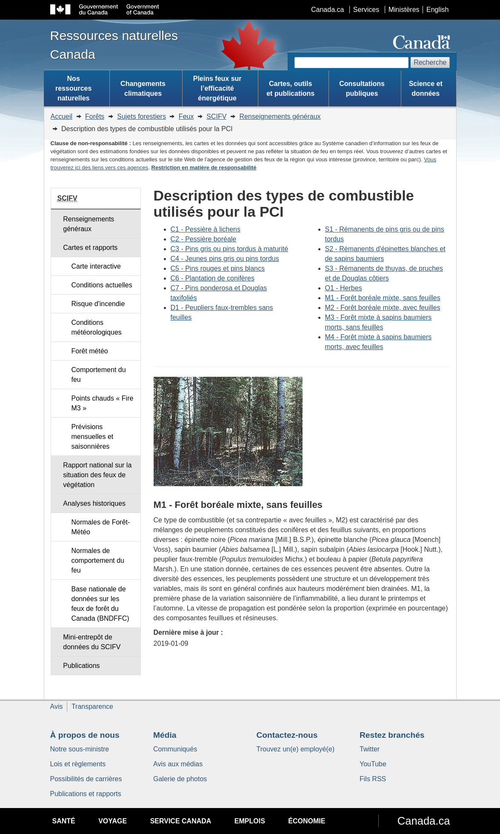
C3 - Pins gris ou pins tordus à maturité (230, 248)
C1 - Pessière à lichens (206, 229)
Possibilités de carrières (86, 778)
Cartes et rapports (90, 247)
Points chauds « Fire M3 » (102, 403)
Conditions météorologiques (96, 327)
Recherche (430, 62)
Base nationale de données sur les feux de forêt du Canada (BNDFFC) (100, 603)
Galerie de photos (180, 778)
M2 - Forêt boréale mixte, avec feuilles (382, 307)
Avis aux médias (178, 764)
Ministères (404, 9)
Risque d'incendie (98, 303)
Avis (56, 706)
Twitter (370, 749)
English (437, 9)
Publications (81, 665)
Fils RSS (373, 778)
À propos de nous (85, 735)
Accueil (62, 116)
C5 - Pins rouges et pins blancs (218, 268)
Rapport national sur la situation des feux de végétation (97, 474)
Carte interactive (96, 266)
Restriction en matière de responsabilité (204, 167)
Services (366, 9)
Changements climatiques (143, 88)
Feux (186, 116)
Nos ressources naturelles (73, 88)
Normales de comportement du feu (98, 560)
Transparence (92, 706)
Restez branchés (392, 735)
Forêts (94, 116)
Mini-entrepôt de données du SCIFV (91, 642)
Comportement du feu (98, 374)
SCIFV (216, 116)
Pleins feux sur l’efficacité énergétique (217, 88)
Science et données (426, 88)
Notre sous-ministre (79, 749)
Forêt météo (89, 351)
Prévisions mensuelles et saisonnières (92, 436)
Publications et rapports (85, 793)
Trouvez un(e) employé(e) (295, 749)
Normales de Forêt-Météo (100, 527)
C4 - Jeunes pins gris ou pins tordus (225, 258)
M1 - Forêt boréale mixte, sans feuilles (382, 297)
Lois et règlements (78, 764)
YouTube (373, 764)
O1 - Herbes (343, 288)
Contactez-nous (287, 735)
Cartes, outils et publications (290, 88)
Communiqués (175, 749)
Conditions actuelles (101, 285)
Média (164, 735)
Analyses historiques (94, 503)
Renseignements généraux (279, 116)
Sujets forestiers (141, 116)
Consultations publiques (362, 88)
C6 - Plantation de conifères (212, 278)
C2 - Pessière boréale (204, 239)
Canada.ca (327, 9)
